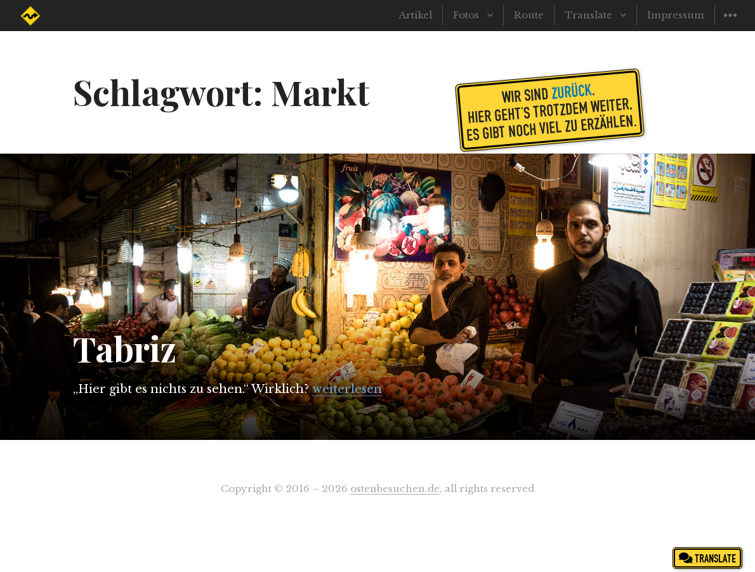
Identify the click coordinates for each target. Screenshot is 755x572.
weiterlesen (347, 389)
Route (529, 15)
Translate (588, 15)
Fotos (466, 15)
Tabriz (124, 348)
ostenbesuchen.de (395, 488)
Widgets (730, 24)
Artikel (415, 15)
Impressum (675, 15)
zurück (570, 90)
